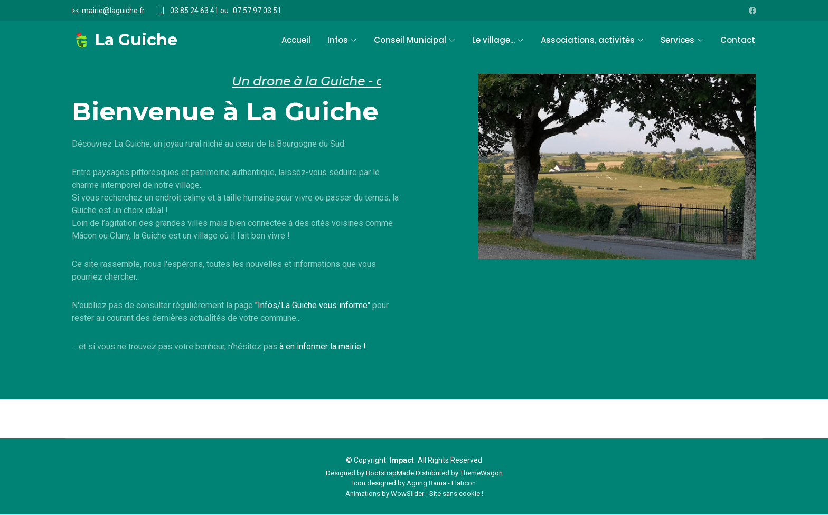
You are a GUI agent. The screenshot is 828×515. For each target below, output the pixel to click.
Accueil (295, 39)
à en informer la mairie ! (322, 346)
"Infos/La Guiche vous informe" (312, 305)
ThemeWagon (481, 473)
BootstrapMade (390, 473)
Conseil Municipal (414, 39)
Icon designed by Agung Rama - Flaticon (414, 484)
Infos (342, 39)
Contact (737, 39)
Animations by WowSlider (384, 494)
